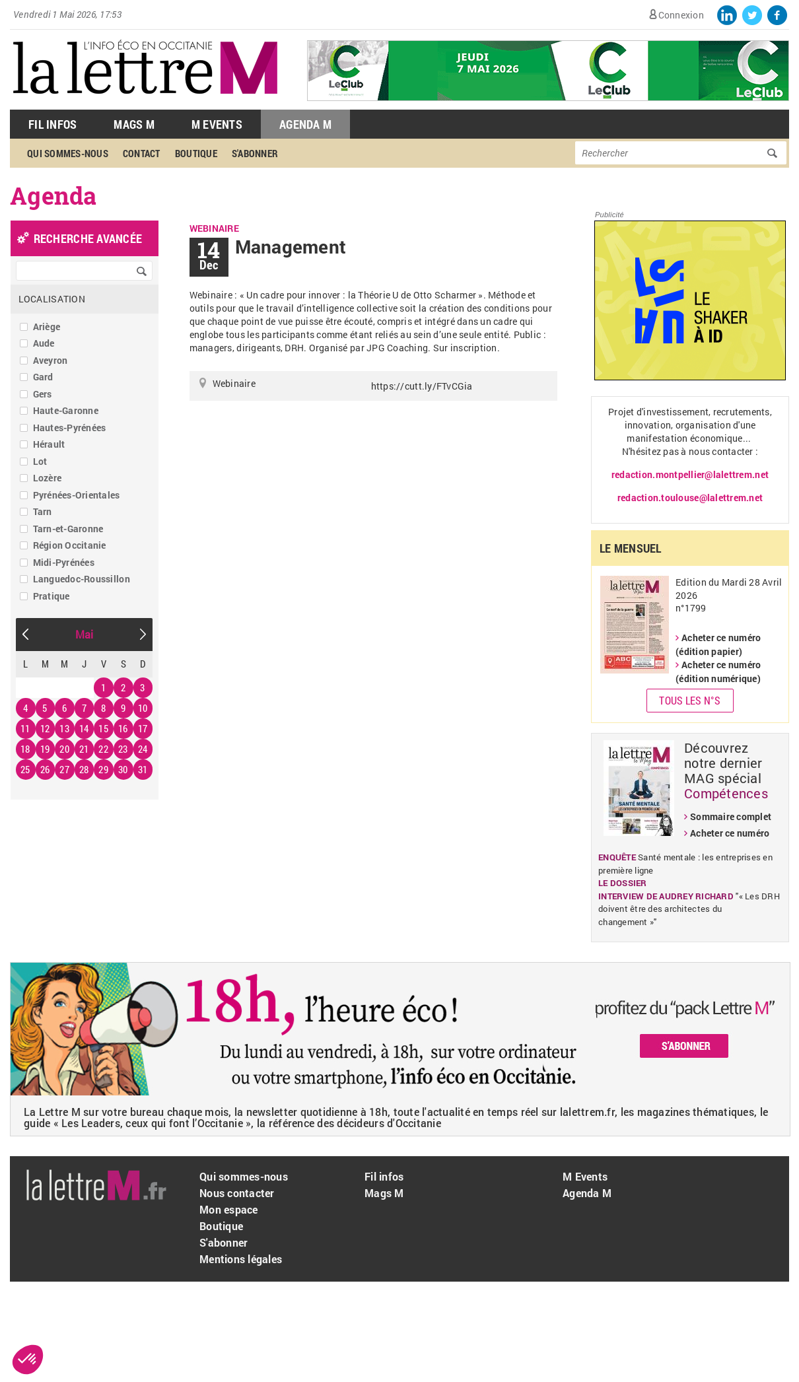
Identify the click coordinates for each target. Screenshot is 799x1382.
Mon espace (228, 1209)
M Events (216, 124)
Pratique (51, 596)
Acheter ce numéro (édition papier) (718, 644)
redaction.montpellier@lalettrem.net (690, 474)
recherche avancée (88, 238)
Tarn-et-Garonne (68, 528)
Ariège (47, 326)
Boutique (196, 153)
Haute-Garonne (65, 410)
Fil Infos (52, 124)
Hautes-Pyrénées (69, 427)
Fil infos (384, 1176)
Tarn (42, 511)
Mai (84, 634)
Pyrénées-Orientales (76, 495)
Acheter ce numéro (729, 833)
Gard (43, 376)
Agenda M (305, 124)
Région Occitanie (69, 545)
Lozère (47, 477)
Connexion (681, 15)
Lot (40, 461)
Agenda (53, 195)
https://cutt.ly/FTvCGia (422, 386)
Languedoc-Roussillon (81, 578)
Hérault (49, 444)
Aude (44, 343)
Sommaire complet (730, 816)
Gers (42, 394)
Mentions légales (240, 1259)
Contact (141, 153)
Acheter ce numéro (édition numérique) (718, 671)
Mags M (134, 124)
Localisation (51, 299)
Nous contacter (237, 1193)
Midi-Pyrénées (63, 562)
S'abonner (255, 153)
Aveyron (50, 360)
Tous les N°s (689, 700)
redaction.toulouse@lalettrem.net (690, 497)
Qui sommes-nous (67, 153)
